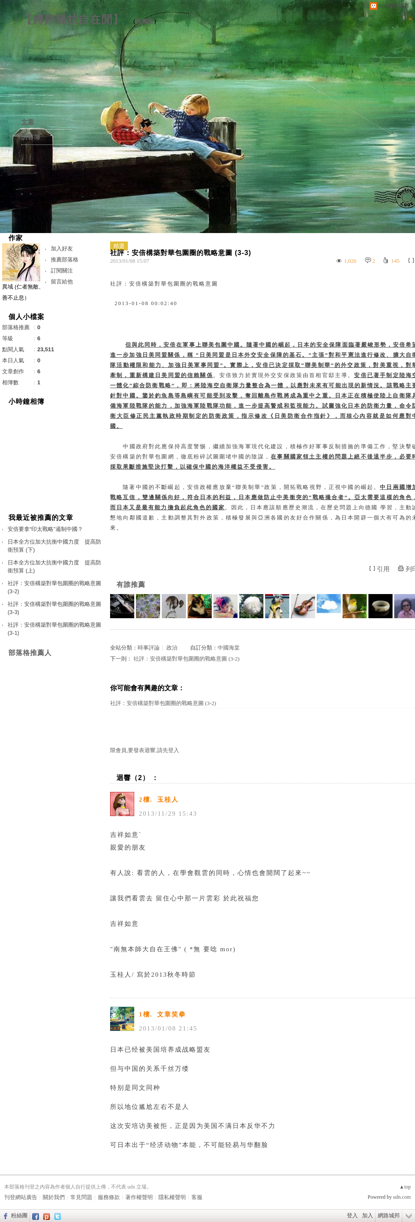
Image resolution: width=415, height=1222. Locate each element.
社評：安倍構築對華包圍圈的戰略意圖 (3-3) (54, 608)
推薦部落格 (64, 259)
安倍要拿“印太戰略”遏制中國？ (45, 529)
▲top (405, 1187)
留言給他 (62, 281)
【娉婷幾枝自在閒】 (72, 19)
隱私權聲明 (172, 1197)
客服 (196, 1197)
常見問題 (81, 1197)
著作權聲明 (139, 1197)
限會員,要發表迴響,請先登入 (144, 750)
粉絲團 (19, 1215)
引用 (383, 569)
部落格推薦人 (30, 652)
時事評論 (149, 647)
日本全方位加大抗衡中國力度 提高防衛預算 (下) (54, 546)
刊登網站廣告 (20, 1197)
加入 (367, 1215)
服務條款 (109, 1197)
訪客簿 (30, 137)
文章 (27, 122)
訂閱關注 (62, 270)
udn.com (402, 1197)
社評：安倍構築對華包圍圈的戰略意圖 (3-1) (54, 629)
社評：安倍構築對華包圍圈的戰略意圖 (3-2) (186, 658)
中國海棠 (229, 647)
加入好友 (62, 248)
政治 (171, 647)
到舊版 (145, 21)
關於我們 (54, 1197)
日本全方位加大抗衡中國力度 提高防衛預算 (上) (54, 566)
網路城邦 (389, 1215)
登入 (352, 1215)
